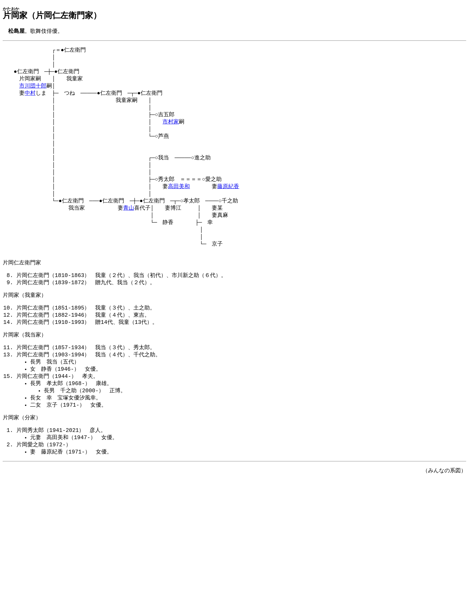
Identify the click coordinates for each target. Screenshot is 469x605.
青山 (128, 224)
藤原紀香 (228, 200)
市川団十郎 (33, 90)
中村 (30, 98)
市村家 (170, 129)
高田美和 (179, 200)
